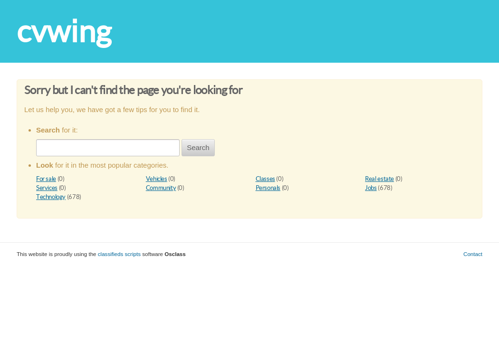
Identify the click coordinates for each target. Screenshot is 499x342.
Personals (268, 187)
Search (198, 147)
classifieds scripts (119, 254)
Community (161, 187)
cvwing (64, 31)
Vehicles (156, 178)
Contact (472, 254)
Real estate (379, 178)
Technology (51, 196)
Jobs (370, 187)
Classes (265, 178)
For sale (46, 178)
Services (47, 187)
